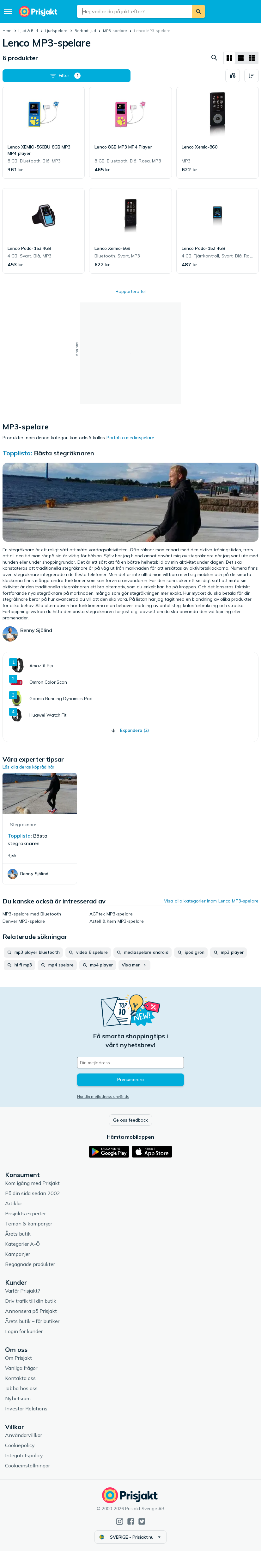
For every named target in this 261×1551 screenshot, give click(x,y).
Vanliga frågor (21, 1368)
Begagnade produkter (30, 1264)
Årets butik (18, 1234)
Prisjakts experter (25, 1213)
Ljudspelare (56, 30)
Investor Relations (26, 1408)
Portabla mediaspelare (130, 437)
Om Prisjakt (18, 1358)
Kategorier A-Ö (22, 1244)
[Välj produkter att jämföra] (233, 75)
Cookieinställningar (27, 1465)
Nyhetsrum (18, 1398)
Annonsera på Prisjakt (31, 1311)
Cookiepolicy (20, 1445)
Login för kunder (24, 1331)
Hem (7, 30)
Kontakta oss (20, 1378)
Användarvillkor (23, 1435)
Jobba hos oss (21, 1388)
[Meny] (8, 11)
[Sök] (198, 11)
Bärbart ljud (85, 30)
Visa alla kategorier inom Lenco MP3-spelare (211, 901)
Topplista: (18, 453)
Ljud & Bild (28, 30)
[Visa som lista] (240, 58)
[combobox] (134, 11)
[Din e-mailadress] (130, 1062)
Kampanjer (17, 1254)
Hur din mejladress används (103, 1096)
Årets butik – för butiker (32, 1321)
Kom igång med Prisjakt (32, 1183)
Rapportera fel (131, 291)
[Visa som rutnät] (229, 58)
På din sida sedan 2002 (32, 1193)
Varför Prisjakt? (22, 1291)
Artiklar (13, 1203)
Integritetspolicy (24, 1455)
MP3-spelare (115, 30)
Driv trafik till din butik (30, 1301)
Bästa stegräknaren (64, 453)
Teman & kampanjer (28, 1223)
